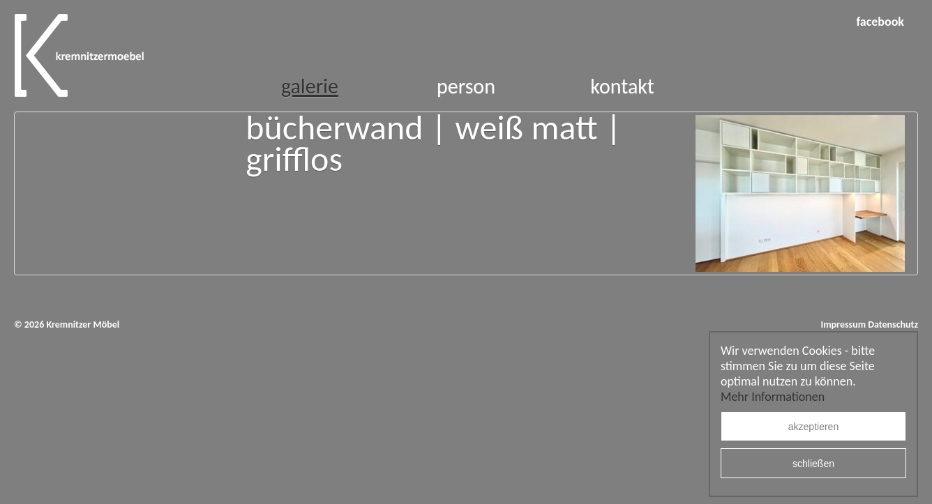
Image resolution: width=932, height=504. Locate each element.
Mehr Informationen (773, 396)
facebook (880, 21)
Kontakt (622, 86)
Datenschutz (893, 324)
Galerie (309, 86)
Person (466, 86)
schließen (813, 463)
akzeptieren (813, 426)
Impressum (843, 324)
